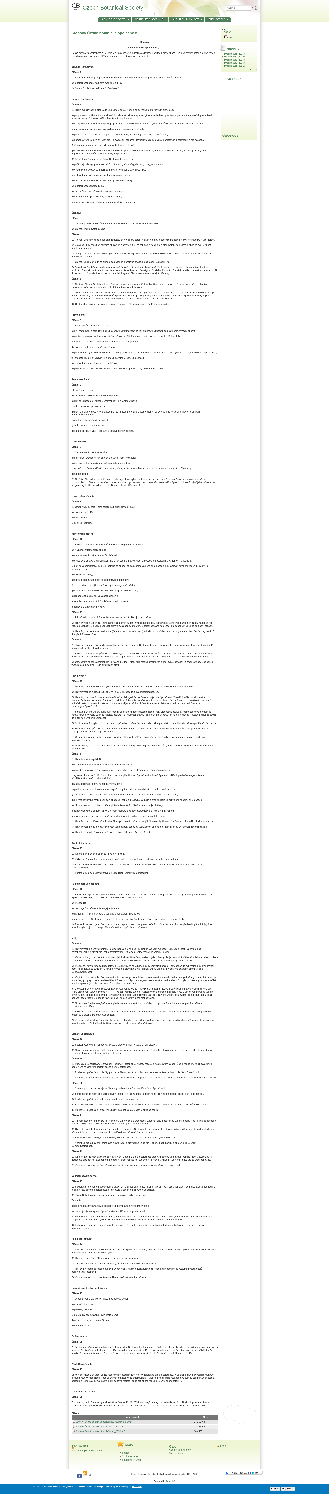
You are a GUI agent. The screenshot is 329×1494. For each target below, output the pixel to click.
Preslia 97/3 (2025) (234, 59)
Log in (223, 1446)
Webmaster (176, 1453)
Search (125, 1453)
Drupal (170, 1481)
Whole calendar (230, 135)
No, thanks (288, 1488)
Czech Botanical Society (113, 7)
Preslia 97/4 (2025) (234, 56)
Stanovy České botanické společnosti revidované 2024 (103, 1422)
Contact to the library (180, 1450)
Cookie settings (130, 1456)
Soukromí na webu (131, 1460)
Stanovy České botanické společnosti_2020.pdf (100, 1431)
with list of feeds (90, 1450)
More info (137, 1486)
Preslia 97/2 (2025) (234, 63)
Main (80, 1446)
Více (255, 70)
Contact (173, 1446)
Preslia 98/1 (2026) (234, 53)
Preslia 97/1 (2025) (234, 66)
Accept (275, 1488)
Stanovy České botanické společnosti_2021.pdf (100, 1426)
